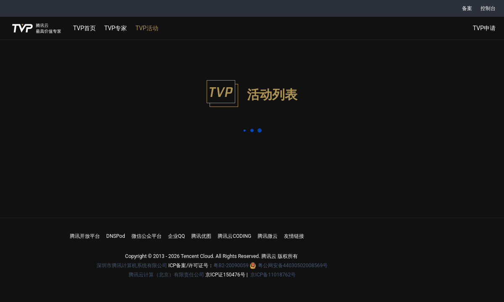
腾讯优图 (201, 236)
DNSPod (115, 236)
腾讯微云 (267, 236)
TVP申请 (484, 28)
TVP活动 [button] (146, 28)
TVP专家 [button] (115, 28)
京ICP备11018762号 (273, 275)
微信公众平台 (146, 236)
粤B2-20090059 (231, 265)
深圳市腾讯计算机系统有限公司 (132, 265)
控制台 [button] (488, 8)
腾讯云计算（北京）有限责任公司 (166, 275)
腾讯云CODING (234, 236)
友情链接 (294, 236)
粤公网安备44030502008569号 (293, 265)
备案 (467, 8)
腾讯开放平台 (85, 236)
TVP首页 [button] (84, 28)
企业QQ (176, 236)
